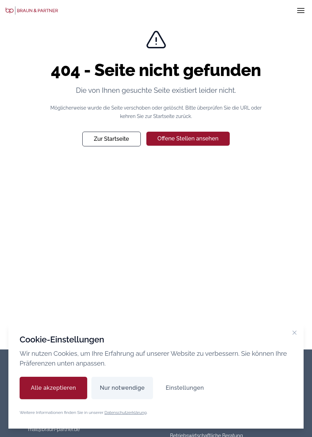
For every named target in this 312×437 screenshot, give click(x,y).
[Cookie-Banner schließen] (294, 332)
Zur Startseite (111, 139)
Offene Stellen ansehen (188, 138)
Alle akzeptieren (53, 387)
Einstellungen (185, 387)
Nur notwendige (122, 387)
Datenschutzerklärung (125, 412)
